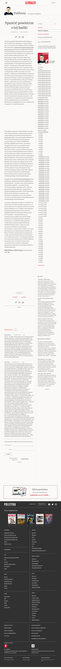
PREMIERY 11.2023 (44, 197)
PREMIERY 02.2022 (44, 161)
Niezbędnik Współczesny (10, 540)
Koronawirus (7, 549)
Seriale (34, 540)
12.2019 (41, 155)
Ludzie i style (35, 598)
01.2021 (41, 218)
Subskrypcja (42, 504)
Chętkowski (35, 585)
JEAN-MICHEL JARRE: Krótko (44, 279)
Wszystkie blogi (36, 587)
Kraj (5, 555)
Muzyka (34, 535)
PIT (5, 599)
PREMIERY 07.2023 (44, 182)
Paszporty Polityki (37, 548)
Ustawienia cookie (35, 636)
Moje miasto (35, 605)
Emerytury (7, 597)
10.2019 (41, 151)
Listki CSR (7, 608)
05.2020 (41, 249)
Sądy (5, 569)
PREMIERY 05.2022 (44, 172)
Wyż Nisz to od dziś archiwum (45, 342)
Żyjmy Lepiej (7, 544)
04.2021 (41, 224)
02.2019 (41, 136)
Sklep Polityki (35, 620)
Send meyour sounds (47, 272)
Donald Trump (8, 582)
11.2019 (40, 153)
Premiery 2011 (43, 205)
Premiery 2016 (43, 214)
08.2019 (41, 147)
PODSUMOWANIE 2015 (44, 79)
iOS (5, 649)
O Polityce (6, 636)
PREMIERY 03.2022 (44, 165)
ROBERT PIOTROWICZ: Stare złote (45, 319)
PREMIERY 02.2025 (43, 105)
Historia (34, 596)
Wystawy (34, 542)
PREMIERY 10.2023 (44, 193)
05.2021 (41, 226)
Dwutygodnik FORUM (8, 658)
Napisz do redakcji (8, 630)
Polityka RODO (34, 633)
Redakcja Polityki (8, 625)
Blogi (33, 573)
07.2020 (41, 253)
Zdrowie (34, 559)
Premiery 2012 (43, 207)
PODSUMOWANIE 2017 (44, 82)
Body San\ (19, 293)
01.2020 (41, 241)
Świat (5, 574)
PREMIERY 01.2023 (44, 159)
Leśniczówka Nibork (45, 658)
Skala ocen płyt (42, 130)
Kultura (34, 530)
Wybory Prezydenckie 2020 (11, 558)
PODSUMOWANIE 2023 (44, 94)
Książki (34, 533)
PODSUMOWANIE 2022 (44, 92)
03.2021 (41, 222)
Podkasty (34, 607)
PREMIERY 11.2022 (44, 195)
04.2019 (41, 140)
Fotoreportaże (35, 609)
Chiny (5, 588)
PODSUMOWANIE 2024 (44, 96)
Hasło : (10, 449)
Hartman (34, 579)
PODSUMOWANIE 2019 (44, 86)
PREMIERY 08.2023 (44, 186)
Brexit (6, 577)
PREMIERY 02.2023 (44, 163)
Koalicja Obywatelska (9, 564)
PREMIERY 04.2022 (44, 168)
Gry (33, 546)
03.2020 (41, 245)
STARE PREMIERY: (43, 132)
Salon (5, 542)
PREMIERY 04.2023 (44, 170)
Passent (34, 576)
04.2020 (41, 247)
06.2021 (41, 228)
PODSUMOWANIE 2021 (44, 90)
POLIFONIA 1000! (43, 98)
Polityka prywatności (36, 630)
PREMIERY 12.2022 (44, 199)
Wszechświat (35, 561)
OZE (5, 603)
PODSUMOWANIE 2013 (44, 75)
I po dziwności (47, 37)
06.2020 (41, 251)
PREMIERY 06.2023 (44, 178)
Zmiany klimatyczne (37, 566)
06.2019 (41, 144)
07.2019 (41, 145)
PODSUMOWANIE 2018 (44, 84)
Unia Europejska (8, 579)
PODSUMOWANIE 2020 (44, 88)
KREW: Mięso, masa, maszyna (44, 373)
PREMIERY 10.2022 (44, 191)
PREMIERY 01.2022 (44, 157)
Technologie (35, 563)
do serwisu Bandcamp (24, 179)
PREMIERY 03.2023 (44, 167)
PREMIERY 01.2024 (43, 100)
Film (33, 537)
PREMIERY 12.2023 (44, 201)
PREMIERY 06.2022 (44, 176)
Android (8, 649)
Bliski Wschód (8, 584)
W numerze (6, 530)
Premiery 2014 (43, 210)
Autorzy (34, 613)
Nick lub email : (8, 445)
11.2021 (40, 237)
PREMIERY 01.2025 (43, 102)
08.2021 (41, 232)
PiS (5, 560)
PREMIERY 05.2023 (44, 174)
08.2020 (41, 254)
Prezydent (7, 567)
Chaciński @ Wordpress (44, 339)
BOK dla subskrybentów (10, 633)
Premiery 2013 (43, 209)
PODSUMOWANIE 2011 (44, 71)
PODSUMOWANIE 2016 (44, 80)
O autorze (40, 67)
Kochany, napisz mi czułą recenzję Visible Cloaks (47, 47)
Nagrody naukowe (36, 568)
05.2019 (41, 142)
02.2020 (41, 243)
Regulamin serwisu (35, 625)
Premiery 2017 (43, 216)
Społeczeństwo (36, 600)
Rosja (5, 586)
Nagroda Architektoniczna (39, 551)
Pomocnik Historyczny (10, 535)
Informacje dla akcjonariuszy (38, 638)
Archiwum (34, 611)
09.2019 (41, 149)
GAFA (5, 605)
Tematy (34, 616)
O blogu (40, 69)
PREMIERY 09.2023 (44, 189)
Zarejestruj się (24, 459)
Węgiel (6, 601)
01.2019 (41, 134)
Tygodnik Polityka (9, 533)
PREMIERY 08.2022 (44, 184)
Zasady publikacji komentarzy (38, 628)
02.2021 (41, 220)
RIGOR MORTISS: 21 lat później (45, 359)
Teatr (33, 544)
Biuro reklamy (7, 628)
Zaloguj (53, 2)
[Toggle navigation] (6, 3)
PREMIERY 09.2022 (44, 188)
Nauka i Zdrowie (35, 556)
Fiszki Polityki (34, 649)
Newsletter (32, 504)
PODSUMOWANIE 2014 (44, 77)
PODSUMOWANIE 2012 (44, 73)
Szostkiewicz (35, 581)
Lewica (6, 562)
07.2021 (41, 230)
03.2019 (41, 138)
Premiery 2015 (43, 212)
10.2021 (41, 235)
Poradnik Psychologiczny (10, 537)
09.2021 (41, 233)
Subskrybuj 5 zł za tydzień (39, 495)
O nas (33, 618)
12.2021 (41, 239)
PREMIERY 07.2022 (44, 180)
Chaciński (34, 583)
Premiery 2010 (43, 203)
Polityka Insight (26, 658)
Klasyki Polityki (36, 602)
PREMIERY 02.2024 (43, 103)
